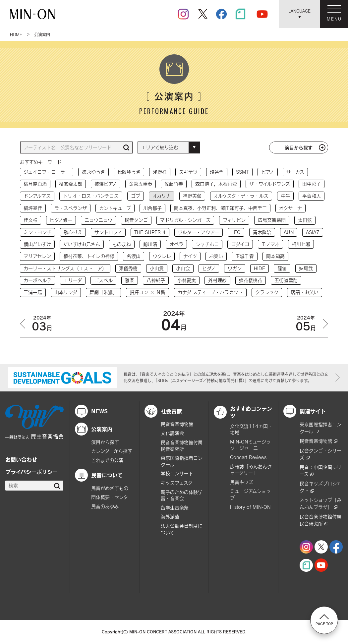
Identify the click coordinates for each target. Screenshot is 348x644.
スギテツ (188, 172)
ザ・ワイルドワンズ (269, 184)
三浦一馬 (33, 292)
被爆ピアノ (105, 184)
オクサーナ (290, 208)
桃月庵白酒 (35, 184)
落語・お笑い (305, 292)
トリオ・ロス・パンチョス (91, 196)
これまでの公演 (107, 460)
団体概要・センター (112, 497)
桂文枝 (30, 220)
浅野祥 (160, 172)
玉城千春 (244, 256)
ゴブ (135, 196)
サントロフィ (108, 232)
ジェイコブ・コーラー (47, 172)
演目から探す (299, 147)
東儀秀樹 (128, 268)
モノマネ (270, 244)
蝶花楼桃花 (250, 280)
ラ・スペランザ (70, 208)
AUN (289, 232)
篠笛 (282, 268)
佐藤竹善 (173, 184)
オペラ (176, 244)
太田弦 (305, 220)
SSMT (242, 172)
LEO (236, 232)
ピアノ (267, 172)
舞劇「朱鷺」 (103, 292)
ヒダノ (208, 268)
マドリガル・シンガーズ (185, 220)
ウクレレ (162, 256)
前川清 (150, 244)
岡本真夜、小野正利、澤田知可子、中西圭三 (220, 208)
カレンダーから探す (111, 451)
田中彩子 (311, 184)
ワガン (235, 268)
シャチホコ (207, 244)
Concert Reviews (248, 457)
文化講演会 (172, 433)
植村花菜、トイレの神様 (88, 256)
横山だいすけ (37, 244)
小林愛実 (186, 280)
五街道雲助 (286, 280)
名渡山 (134, 256)
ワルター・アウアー (198, 232)
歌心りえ (73, 232)
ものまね (121, 244)
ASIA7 (312, 232)
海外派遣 (170, 516)
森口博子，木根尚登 (216, 184)
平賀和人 (311, 196)
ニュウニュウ (98, 220)
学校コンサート (177, 473)
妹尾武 (306, 268)
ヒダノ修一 (61, 220)
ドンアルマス (37, 196)
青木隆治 (262, 232)
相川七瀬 (301, 244)
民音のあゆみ (105, 506)
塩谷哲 (217, 172)
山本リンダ (65, 292)
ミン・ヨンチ (37, 232)
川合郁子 (152, 208)
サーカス (295, 172)
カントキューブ (115, 208)
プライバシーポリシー (31, 471)
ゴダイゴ (240, 244)
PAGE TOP (324, 620)
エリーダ (73, 280)
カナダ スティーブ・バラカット (210, 292)
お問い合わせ (21, 459)
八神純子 (155, 280)
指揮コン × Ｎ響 (147, 292)
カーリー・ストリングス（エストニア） (65, 268)
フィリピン (234, 220)
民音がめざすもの (109, 488)
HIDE (259, 268)
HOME (16, 34)
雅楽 (129, 280)
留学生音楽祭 (175, 507)
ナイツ (190, 256)
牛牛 (285, 196)
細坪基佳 (33, 208)
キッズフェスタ (177, 483)
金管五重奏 (140, 184)
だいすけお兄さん (81, 244)
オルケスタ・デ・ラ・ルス (241, 196)
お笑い (216, 256)
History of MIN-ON (250, 507)
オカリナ (161, 196)
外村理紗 (217, 280)
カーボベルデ (37, 280)
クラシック (266, 292)
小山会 (183, 268)
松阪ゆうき (129, 172)
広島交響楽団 (272, 220)
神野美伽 (192, 196)
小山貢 (157, 268)
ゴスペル (103, 280)
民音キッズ (241, 482)
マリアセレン (37, 256)
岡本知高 (275, 256)
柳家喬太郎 (70, 184)
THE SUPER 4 (150, 232)
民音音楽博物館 (177, 424)
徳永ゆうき (93, 172)
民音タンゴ (136, 220)
